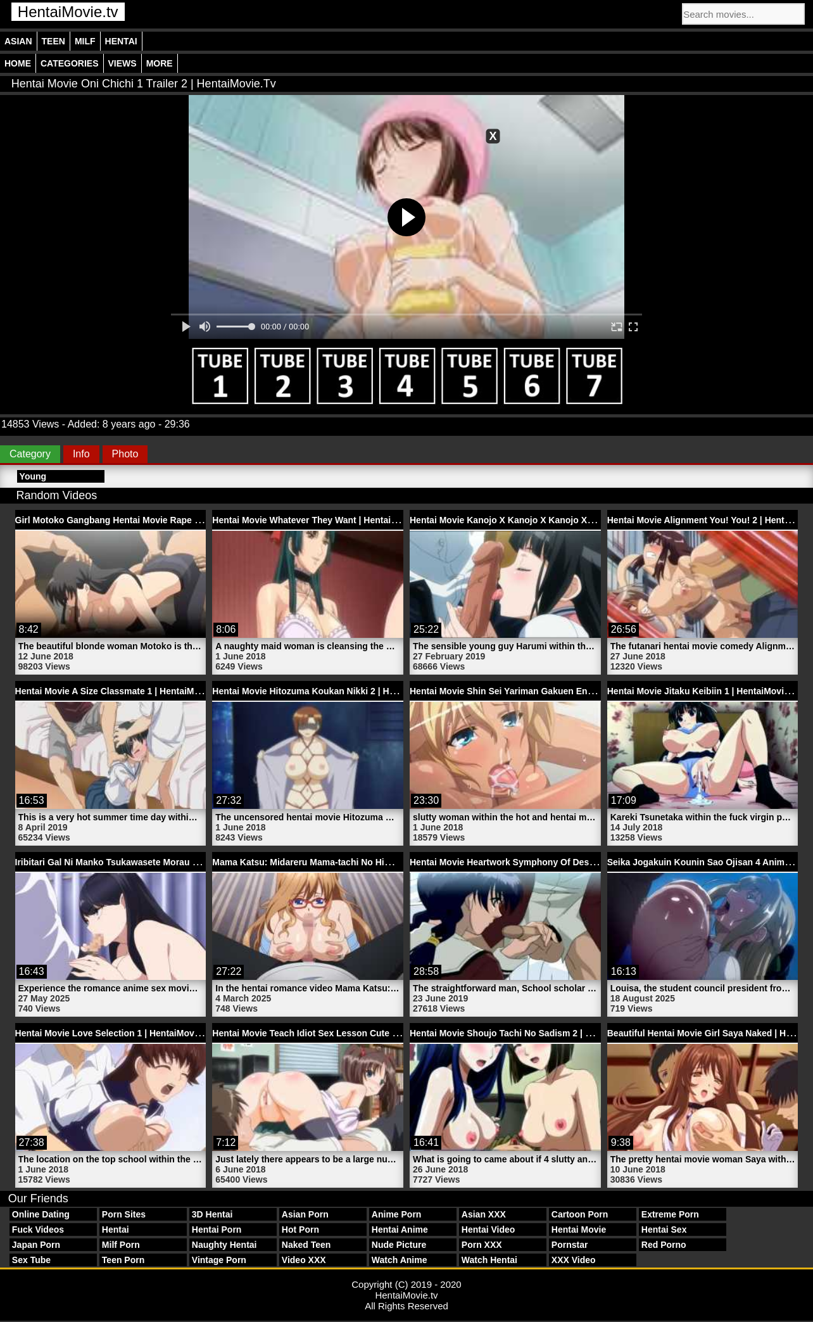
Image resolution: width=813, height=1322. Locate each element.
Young (33, 476)
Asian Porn (305, 1214)
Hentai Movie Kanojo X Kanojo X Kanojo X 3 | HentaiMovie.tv (537, 520)
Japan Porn (36, 1245)
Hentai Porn (217, 1229)
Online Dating (41, 1214)
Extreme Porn (670, 1214)
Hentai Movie (578, 1229)
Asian (18, 41)
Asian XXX (484, 1214)
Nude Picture (399, 1245)
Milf (85, 41)
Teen (53, 41)
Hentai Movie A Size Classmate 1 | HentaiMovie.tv (118, 691)
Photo (125, 453)
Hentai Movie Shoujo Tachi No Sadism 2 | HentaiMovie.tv (529, 1033)
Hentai (121, 41)
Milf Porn (121, 1245)
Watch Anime (399, 1260)
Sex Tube (31, 1260)
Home (17, 63)
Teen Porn (123, 1260)
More (159, 63)
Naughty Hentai (224, 1245)
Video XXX (304, 1260)
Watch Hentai (489, 1260)
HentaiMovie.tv (68, 11)
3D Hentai (212, 1214)
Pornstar (569, 1245)
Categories (70, 63)
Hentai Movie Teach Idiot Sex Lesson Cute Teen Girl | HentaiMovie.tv (356, 1033)
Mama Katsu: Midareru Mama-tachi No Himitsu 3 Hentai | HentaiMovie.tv (363, 862)
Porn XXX (482, 1245)
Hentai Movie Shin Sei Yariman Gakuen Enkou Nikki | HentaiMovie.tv (553, 691)
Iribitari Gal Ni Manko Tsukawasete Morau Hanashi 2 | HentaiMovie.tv (159, 862)
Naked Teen (306, 1245)
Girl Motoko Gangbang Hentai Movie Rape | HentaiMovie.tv (138, 520)
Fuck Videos (38, 1229)
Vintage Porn (219, 1260)
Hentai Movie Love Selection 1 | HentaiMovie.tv (113, 1033)
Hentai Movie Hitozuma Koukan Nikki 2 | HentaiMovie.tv (328, 691)
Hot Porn (300, 1229)
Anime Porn (397, 1214)
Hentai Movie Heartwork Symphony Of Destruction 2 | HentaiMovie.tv (554, 862)
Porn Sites (124, 1214)
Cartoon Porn (579, 1214)
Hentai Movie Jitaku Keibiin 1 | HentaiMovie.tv (703, 691)
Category (30, 453)
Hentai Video (488, 1229)
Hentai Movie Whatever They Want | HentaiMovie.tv (319, 520)
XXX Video (573, 1260)
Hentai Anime (400, 1229)
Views (122, 63)
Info (81, 453)
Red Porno (663, 1245)
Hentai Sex (664, 1229)
